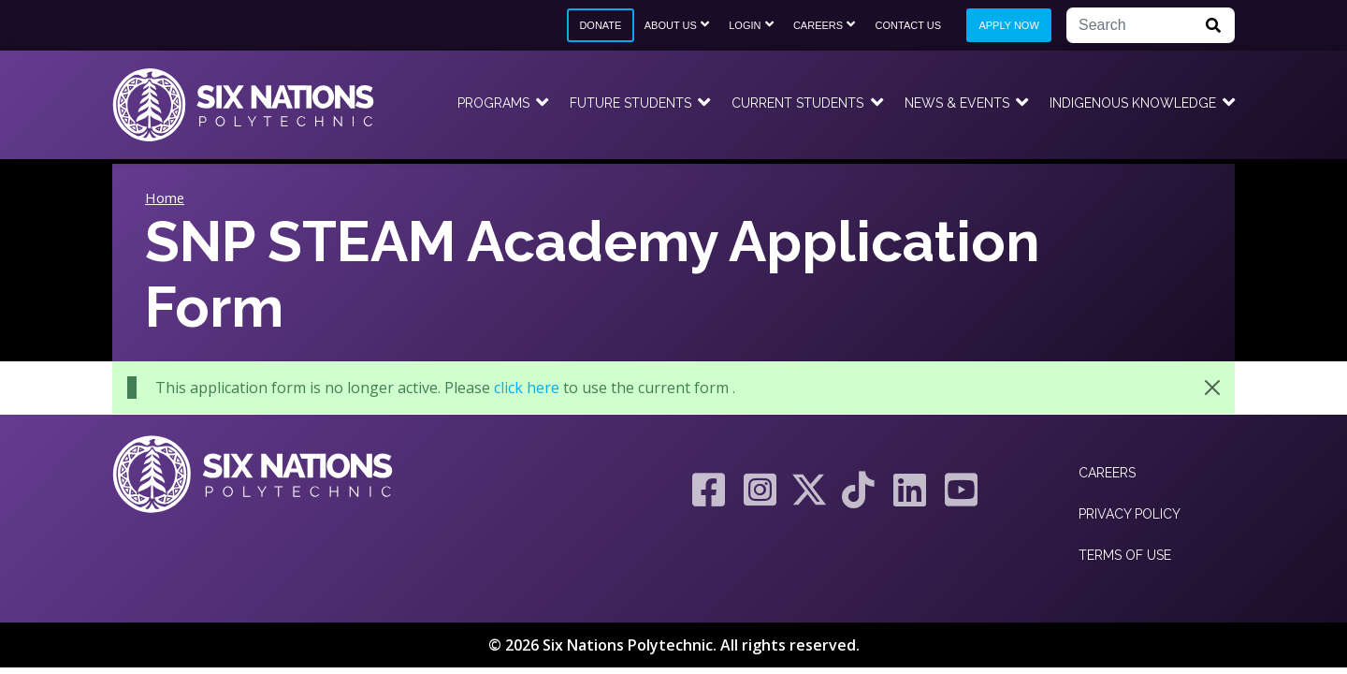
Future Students (630, 102)
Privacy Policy (1129, 513)
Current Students (797, 102)
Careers (818, 25)
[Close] (1212, 387)
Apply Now (1008, 25)
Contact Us (909, 25)
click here (526, 387)
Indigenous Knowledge (1133, 102)
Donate (600, 25)
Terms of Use (1125, 555)
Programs (493, 102)
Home (164, 197)
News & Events (957, 102)
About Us (671, 25)
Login (744, 25)
